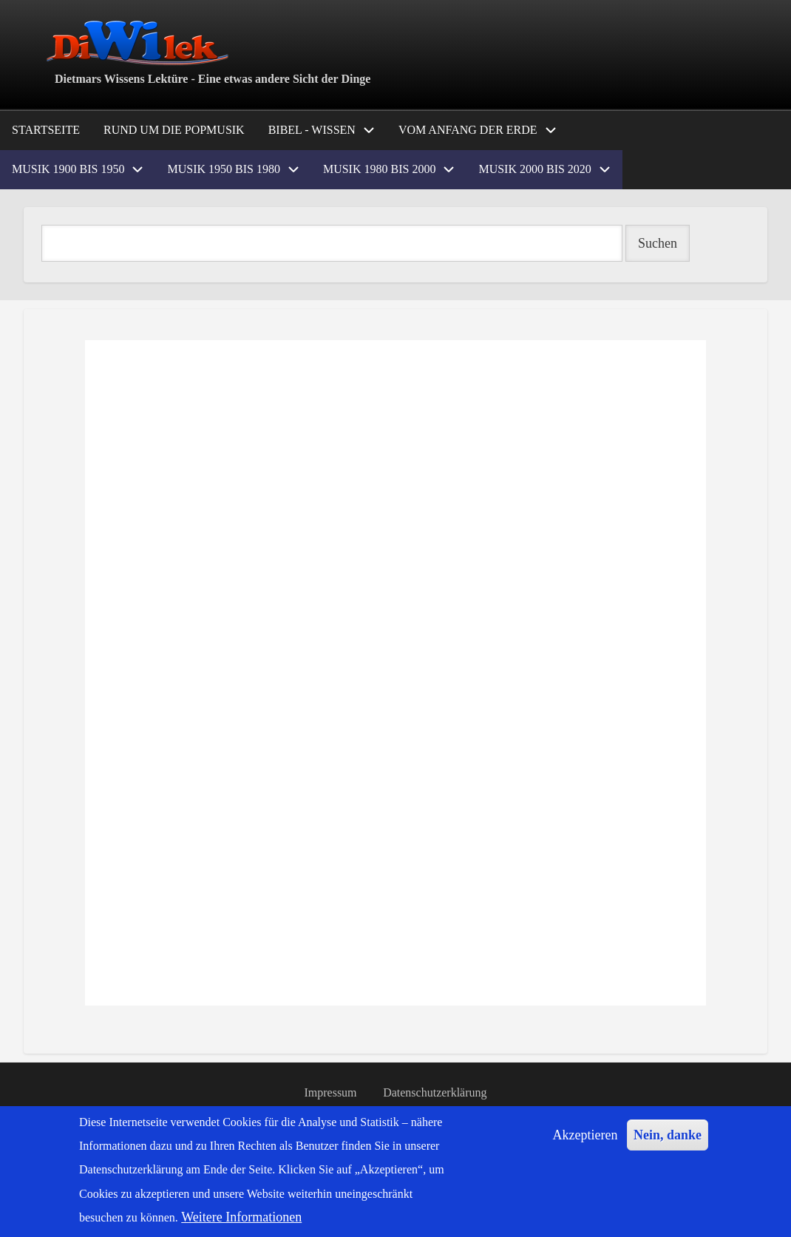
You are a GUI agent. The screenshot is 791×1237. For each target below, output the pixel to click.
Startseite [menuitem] (46, 129)
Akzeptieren (585, 1135)
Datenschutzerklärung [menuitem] (435, 1093)
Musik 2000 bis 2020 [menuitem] (534, 169)
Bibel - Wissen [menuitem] (312, 129)
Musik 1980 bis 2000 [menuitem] (379, 169)
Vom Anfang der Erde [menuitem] (467, 129)
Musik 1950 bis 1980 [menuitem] (223, 169)
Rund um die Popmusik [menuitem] (174, 129)
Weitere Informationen (241, 1217)
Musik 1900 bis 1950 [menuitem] (68, 169)
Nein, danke (668, 1135)
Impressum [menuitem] (330, 1093)
